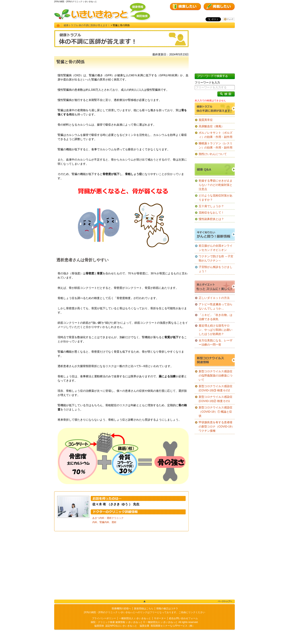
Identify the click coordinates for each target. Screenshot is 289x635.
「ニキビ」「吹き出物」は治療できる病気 (215, 317)
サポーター (160, 618)
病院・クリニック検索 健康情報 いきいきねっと (117, 622)
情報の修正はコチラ (167, 608)
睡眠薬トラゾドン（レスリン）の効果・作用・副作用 (215, 145)
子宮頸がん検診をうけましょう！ (215, 269)
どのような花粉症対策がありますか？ (215, 197)
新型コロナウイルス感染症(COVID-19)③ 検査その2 (215, 388)
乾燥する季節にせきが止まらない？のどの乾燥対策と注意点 (215, 185)
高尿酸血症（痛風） (211, 126)
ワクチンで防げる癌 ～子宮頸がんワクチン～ (216, 258)
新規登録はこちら (143, 608)
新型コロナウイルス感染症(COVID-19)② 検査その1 (215, 399)
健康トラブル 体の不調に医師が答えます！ (87, 25)
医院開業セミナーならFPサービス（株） (173, 625)
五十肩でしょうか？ (211, 206)
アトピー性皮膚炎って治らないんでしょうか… (215, 306)
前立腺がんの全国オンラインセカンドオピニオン (215, 247)
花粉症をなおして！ (211, 212)
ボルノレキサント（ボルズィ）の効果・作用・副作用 (215, 134)
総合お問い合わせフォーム (183, 618)
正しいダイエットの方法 (214, 297)
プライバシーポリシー (104, 618)
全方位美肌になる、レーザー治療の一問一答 (215, 342)
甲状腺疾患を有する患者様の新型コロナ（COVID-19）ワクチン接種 (216, 426)
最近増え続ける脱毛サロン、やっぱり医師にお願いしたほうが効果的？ (215, 330)
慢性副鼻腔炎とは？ (211, 219)
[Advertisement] (121, 565)
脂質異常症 (206, 119)
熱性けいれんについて (213, 154)
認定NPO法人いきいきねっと (121, 625)
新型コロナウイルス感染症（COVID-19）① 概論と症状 (215, 411)
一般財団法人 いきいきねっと (135, 618)
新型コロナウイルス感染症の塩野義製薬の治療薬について (215, 375)
